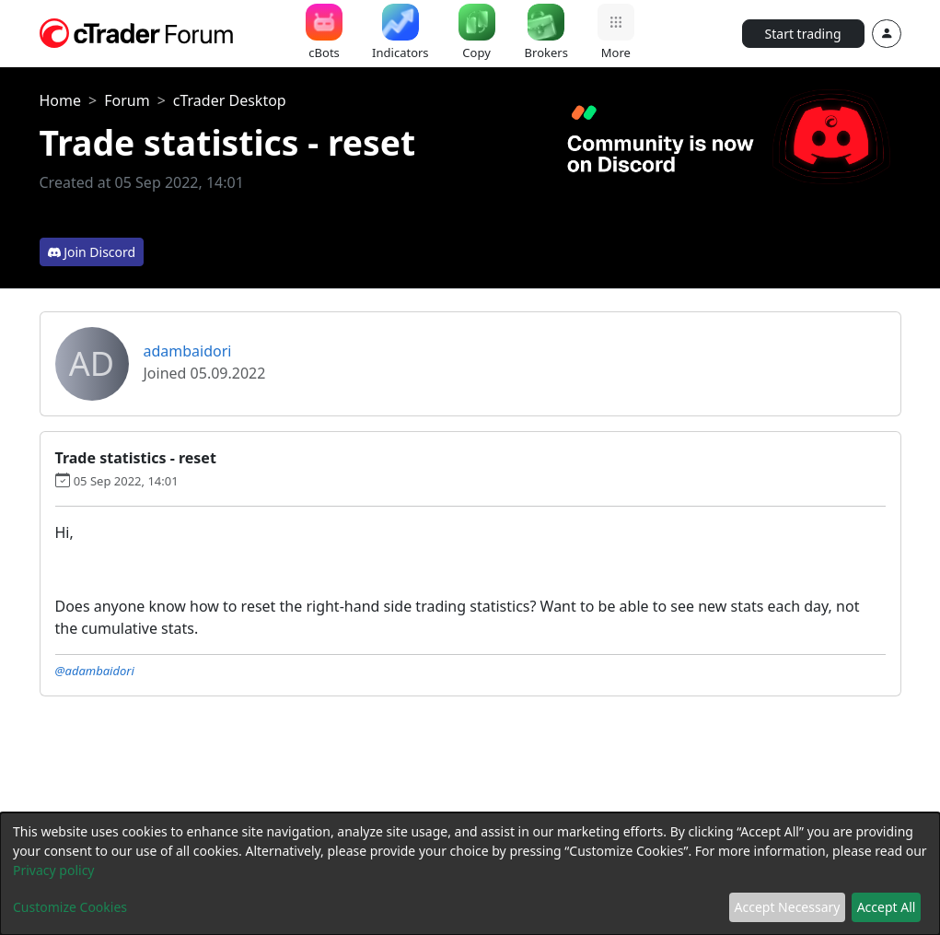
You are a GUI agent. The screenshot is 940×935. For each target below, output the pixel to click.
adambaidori (188, 351)
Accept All (886, 907)
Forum (126, 100)
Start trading (803, 33)
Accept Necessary (788, 907)
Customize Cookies (70, 907)
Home (61, 100)
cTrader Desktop (229, 100)
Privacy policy (54, 870)
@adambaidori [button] (94, 670)
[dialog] (470, 873)
